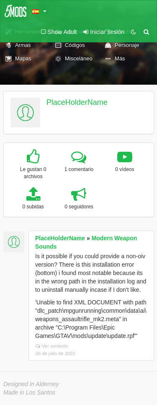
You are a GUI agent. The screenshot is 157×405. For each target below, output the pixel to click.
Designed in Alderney (31, 384)
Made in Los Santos (29, 392)
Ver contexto (52, 345)
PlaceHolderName (77, 102)
